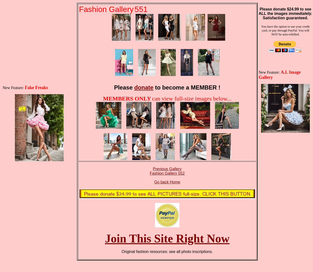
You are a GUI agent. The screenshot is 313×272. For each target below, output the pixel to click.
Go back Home (167, 182)
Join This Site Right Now (167, 238)
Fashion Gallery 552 (167, 173)
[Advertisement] (39, 33)
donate (144, 87)
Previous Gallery (167, 169)
